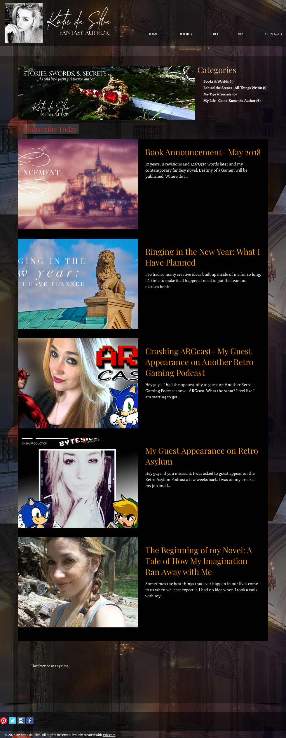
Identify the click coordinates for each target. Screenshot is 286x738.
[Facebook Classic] (30, 720)
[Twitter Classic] (12, 720)
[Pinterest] (3, 720)
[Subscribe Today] (51, 129)
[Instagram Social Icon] (21, 720)
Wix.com (109, 734)
